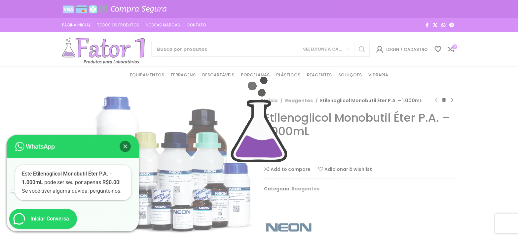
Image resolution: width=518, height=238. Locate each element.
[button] (125, 146)
